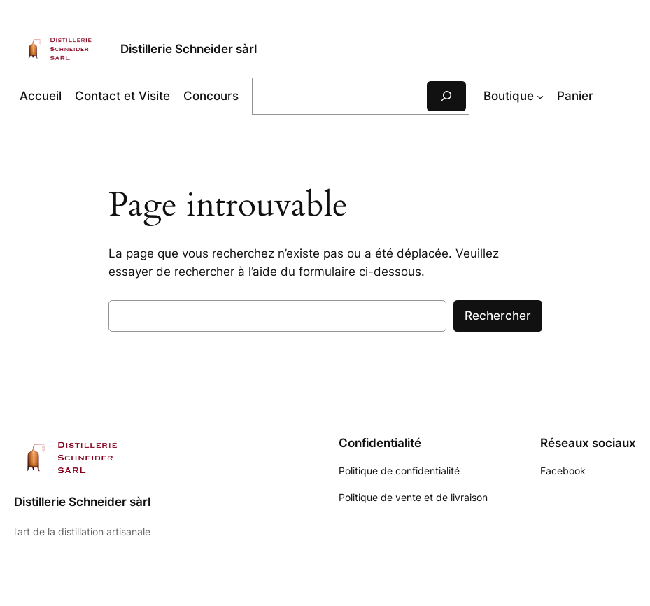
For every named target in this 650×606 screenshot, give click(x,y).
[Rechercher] (446, 96)
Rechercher (498, 316)
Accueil (41, 96)
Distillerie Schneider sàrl (188, 48)
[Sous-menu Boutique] (540, 95)
